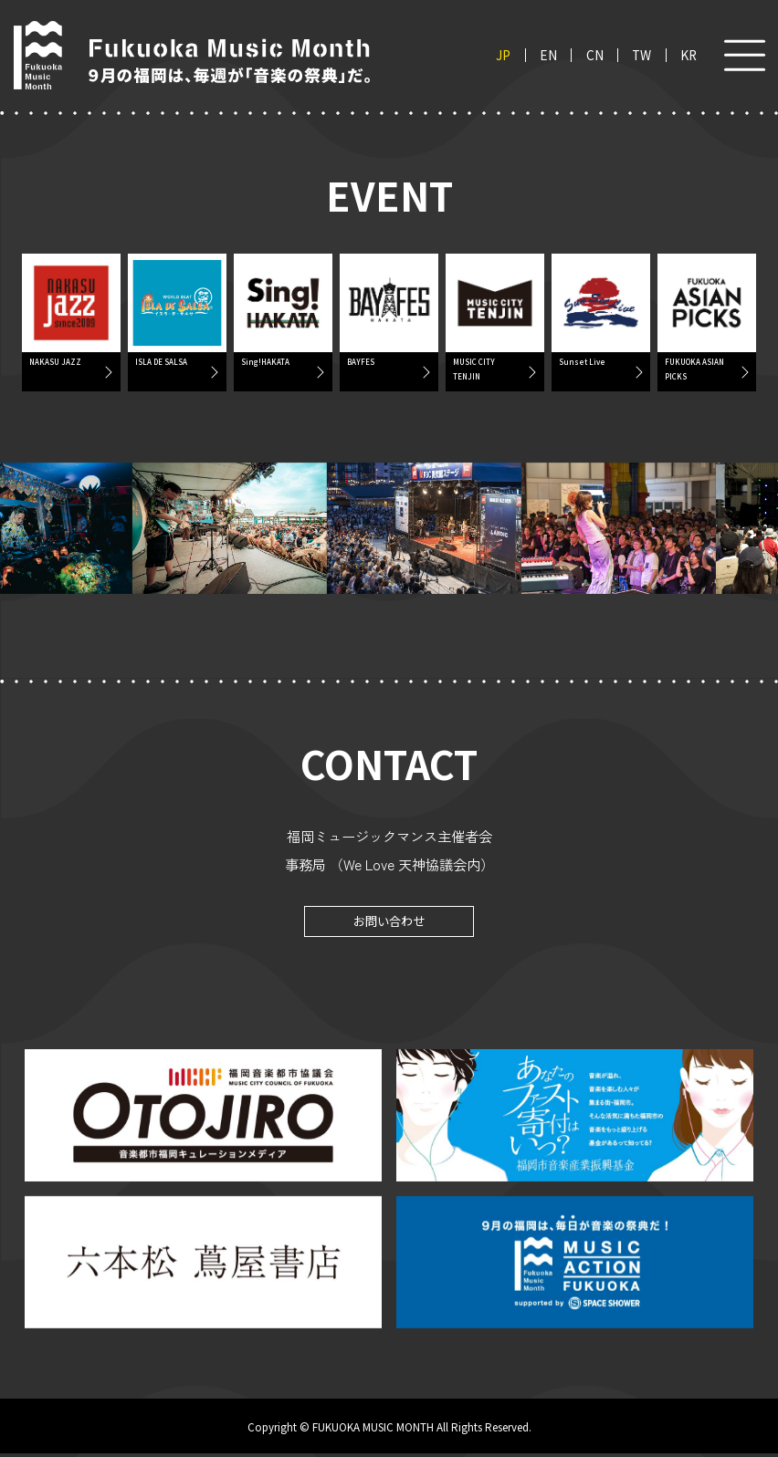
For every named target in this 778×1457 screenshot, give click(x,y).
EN (548, 55)
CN (595, 55)
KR (688, 55)
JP (503, 55)
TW (641, 55)
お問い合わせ (389, 923)
